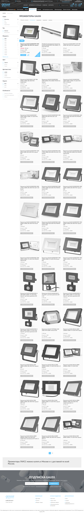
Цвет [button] (4, 59)
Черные (6, 62)
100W (5, 49)
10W (5, 40)
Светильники (20, 9)
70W (5, 47)
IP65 (5, 83)
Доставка (38, 498)
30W (5, 44)
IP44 (5, 87)
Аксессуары (74, 9)
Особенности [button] (6, 90)
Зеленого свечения (8, 93)
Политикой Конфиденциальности (42, 486)
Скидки (67, 500)
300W (5, 52)
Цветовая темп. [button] (7, 69)
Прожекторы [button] (33, 9)
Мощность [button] (6, 36)
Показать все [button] (5, 56)
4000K (5, 75)
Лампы (26, 9)
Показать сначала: (24, 20)
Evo (5, 21)
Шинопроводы (58, 9)
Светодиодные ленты (48, 9)
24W (5, 42)
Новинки (44, 5)
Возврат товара (39, 502)
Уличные (6, 30)
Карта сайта (53, 500)
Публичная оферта (55, 502)
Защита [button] (5, 81)
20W (5, 38)
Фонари (39, 9)
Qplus (5, 22)
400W (5, 54)
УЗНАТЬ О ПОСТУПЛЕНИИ (27, 90)
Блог (67, 498)
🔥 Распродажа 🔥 (11, 9)
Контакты (51, 5)
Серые (5, 66)
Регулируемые (7, 77)
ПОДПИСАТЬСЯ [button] (53, 483)
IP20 (5, 85)
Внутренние (7, 32)
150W (5, 51)
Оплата (37, 500)
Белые (5, 64)
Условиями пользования (53, 486)
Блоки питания (66, 9)
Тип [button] (4, 28)
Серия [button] (4, 16)
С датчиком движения (9, 95)
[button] (66, 1)
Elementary (6, 19)
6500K (5, 72)
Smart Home (7, 24)
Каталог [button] (26, 5)
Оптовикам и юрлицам (35, 5)
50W (5, 45)
